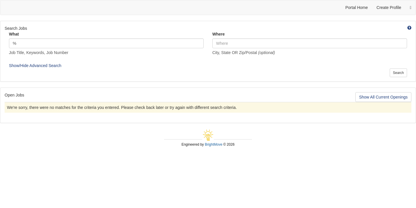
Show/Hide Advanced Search (35, 65)
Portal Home (356, 7)
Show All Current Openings (383, 97)
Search (398, 73)
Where (218, 34)
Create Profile (388, 7)
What (14, 34)
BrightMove (213, 144)
